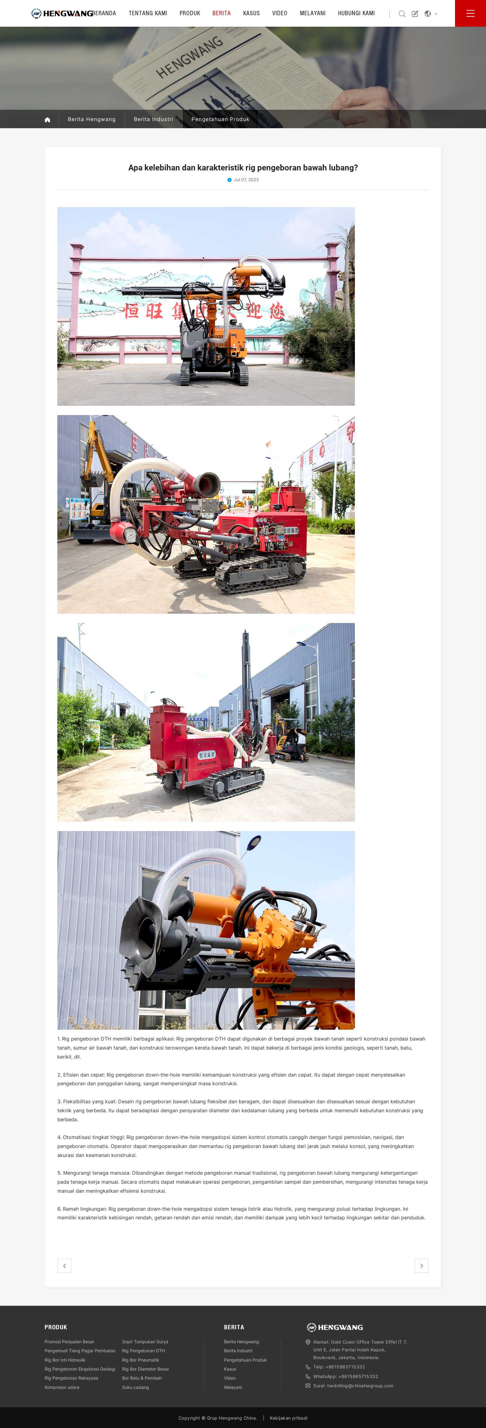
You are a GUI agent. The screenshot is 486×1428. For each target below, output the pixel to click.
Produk (190, 14)
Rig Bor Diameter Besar (145, 1369)
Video (280, 14)
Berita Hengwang (92, 119)
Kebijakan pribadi (289, 1418)
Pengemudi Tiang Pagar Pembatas (80, 1350)
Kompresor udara (62, 1387)
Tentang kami (148, 14)
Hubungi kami (356, 14)
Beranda (104, 14)
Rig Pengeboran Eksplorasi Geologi (80, 1369)
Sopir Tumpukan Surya (145, 1341)
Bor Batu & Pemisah (142, 1378)
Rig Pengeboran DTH (143, 1350)
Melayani (313, 14)
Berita (222, 14)
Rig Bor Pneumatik (140, 1359)
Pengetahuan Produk (221, 119)
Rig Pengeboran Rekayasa (71, 1378)
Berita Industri (153, 119)
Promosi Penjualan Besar (69, 1341)
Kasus (251, 14)
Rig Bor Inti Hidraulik (65, 1359)
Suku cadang (135, 1387)
